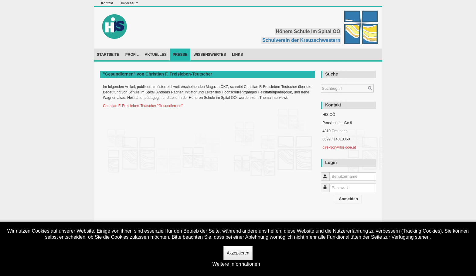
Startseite (108, 54)
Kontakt (107, 3)
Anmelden (348, 199)
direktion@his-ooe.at (339, 147)
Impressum (129, 3)
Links (237, 54)
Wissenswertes (209, 54)
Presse (180, 54)
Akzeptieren (238, 253)
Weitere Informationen (236, 264)
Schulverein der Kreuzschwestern (301, 40)
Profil (132, 54)
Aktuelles (156, 54)
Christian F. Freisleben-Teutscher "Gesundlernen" (143, 106)
